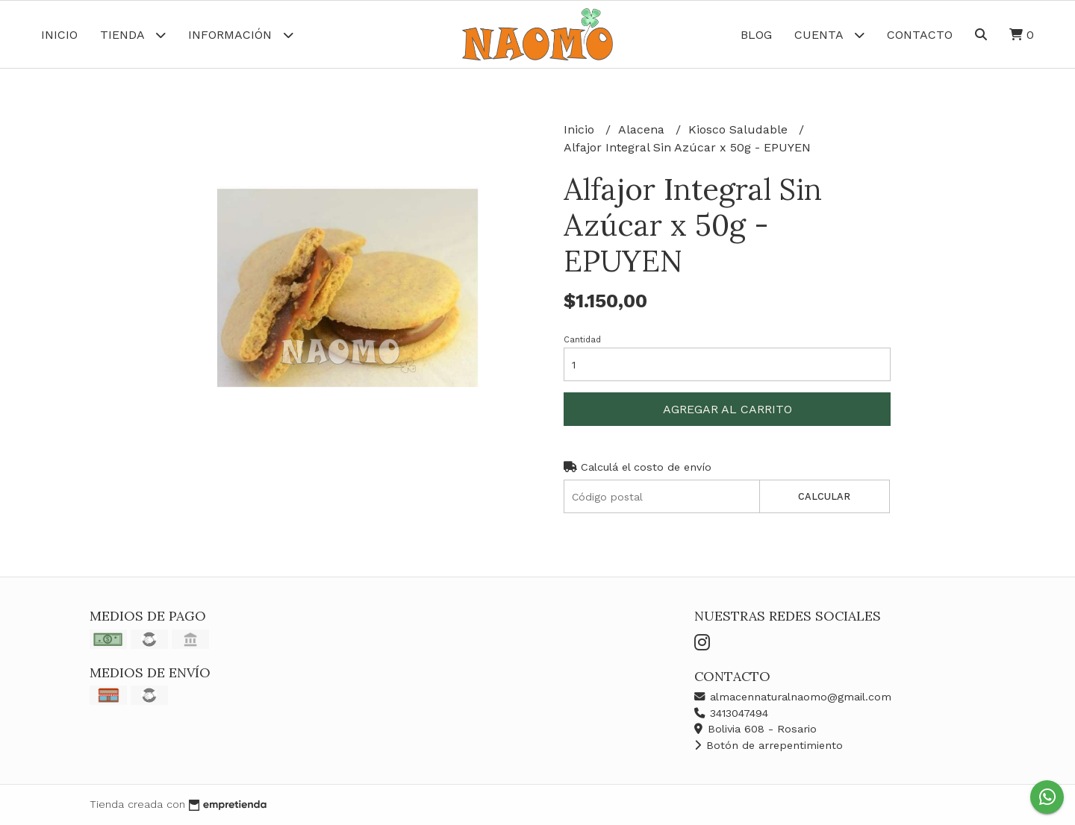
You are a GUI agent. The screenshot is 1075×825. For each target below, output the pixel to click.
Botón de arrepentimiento (768, 745)
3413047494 (731, 713)
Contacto (920, 35)
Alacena (643, 129)
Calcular (824, 496)
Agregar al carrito (727, 409)
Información (240, 35)
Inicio (59, 35)
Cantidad (582, 340)
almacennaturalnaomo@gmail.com (792, 697)
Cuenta (829, 35)
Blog (756, 35)
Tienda (133, 35)
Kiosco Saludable (739, 129)
